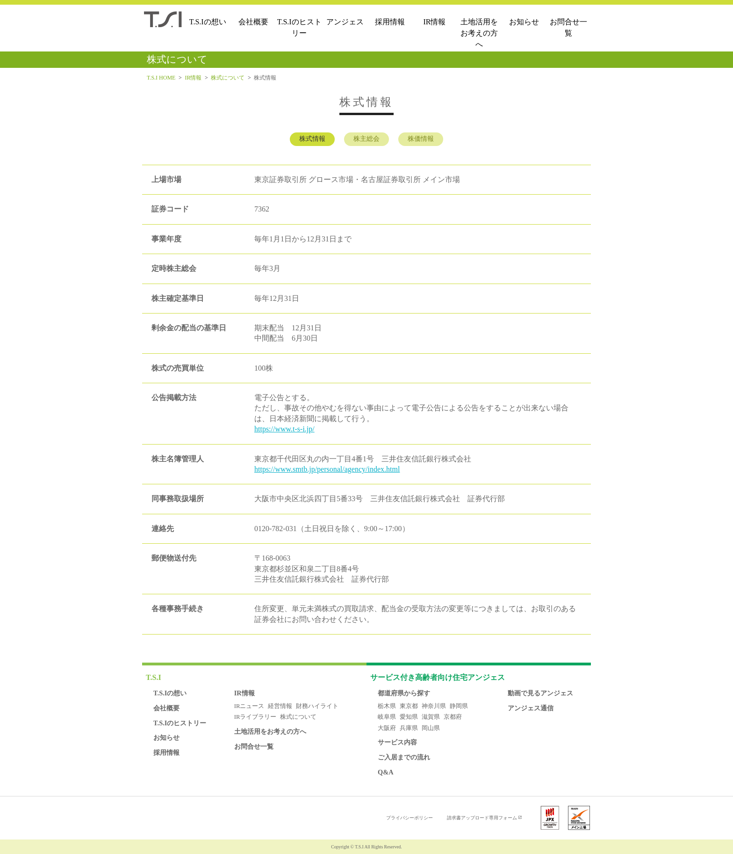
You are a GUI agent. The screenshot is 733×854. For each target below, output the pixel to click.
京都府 (453, 717)
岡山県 (431, 728)
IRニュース (249, 706)
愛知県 (409, 717)
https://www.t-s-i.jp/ (284, 429)
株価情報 (421, 138)
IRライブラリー (255, 717)
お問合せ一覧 (568, 27)
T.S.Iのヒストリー (299, 27)
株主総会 (366, 138)
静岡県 (459, 706)
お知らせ (524, 22)
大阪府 (387, 728)
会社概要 (253, 22)
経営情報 (280, 706)
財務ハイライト (317, 706)
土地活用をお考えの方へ (479, 33)
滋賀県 (431, 717)
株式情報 (312, 138)
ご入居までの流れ (404, 757)
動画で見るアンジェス (540, 693)
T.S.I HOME (161, 77)
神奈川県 (434, 706)
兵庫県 (409, 728)
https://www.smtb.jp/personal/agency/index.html (327, 469)
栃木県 (387, 706)
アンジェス (345, 22)
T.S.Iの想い (207, 22)
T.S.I (153, 677)
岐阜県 (387, 717)
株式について (227, 77)
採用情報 (390, 22)
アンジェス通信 (530, 708)
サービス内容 (397, 742)
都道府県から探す (404, 693)
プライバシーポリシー (409, 817)
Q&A (386, 772)
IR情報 (434, 22)
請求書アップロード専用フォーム (482, 817)
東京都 (409, 706)
